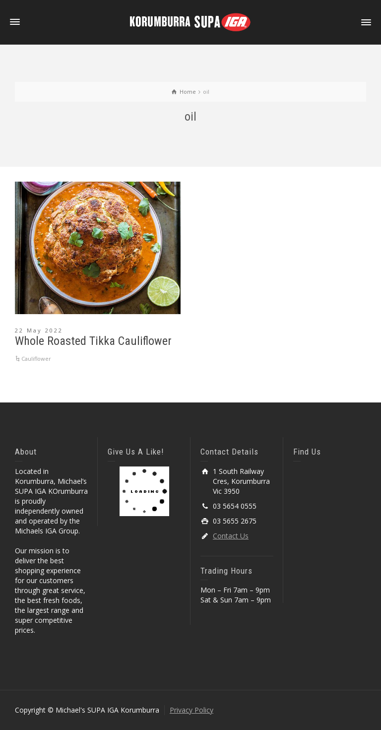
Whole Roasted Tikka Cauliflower (93, 341)
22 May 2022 (39, 330)
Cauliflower (36, 358)
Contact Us (231, 535)
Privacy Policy (191, 710)
